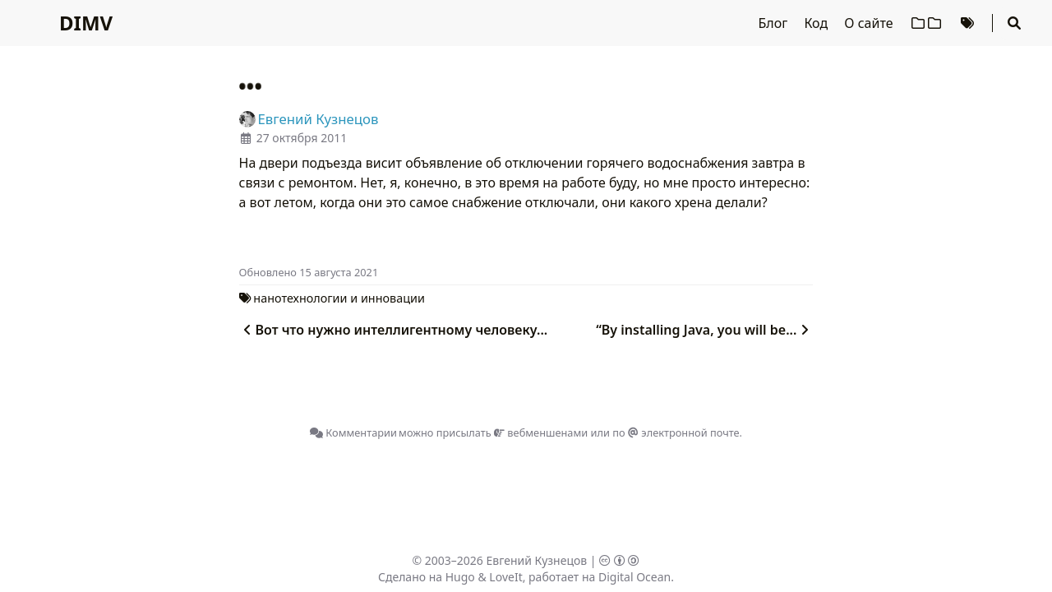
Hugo (460, 577)
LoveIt (505, 577)
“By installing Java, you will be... (704, 330)
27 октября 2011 (301, 138)
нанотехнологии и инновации (339, 298)
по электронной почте (675, 432)
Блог (775, 23)
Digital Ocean (634, 577)
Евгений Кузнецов (537, 560)
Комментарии (353, 432)
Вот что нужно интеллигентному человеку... (393, 330)
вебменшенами (541, 432)
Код (817, 23)
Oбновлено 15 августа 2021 (309, 272)
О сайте (870, 23)
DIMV (86, 22)
